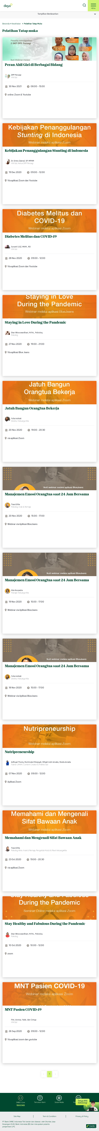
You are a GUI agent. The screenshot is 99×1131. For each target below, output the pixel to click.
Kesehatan (16, 23)
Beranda (6, 23)
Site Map (17, 1116)
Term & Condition (49, 1116)
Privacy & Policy (82, 1116)
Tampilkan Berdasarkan (48, 14)
